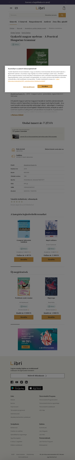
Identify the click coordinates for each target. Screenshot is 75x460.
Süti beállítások (28, 87)
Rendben (45, 86)
